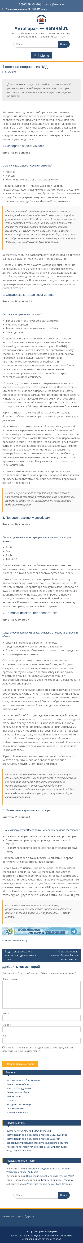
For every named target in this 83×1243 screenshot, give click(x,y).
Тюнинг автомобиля (17, 1092)
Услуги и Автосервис (17, 1112)
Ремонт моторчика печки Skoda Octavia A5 (49, 1183)
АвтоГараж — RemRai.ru (41, 28)
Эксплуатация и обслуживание (23, 1080)
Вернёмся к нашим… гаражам (57, 1179)
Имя (5, 1013)
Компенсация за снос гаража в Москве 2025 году (33, 1138)
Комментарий (9, 978)
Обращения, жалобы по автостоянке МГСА (50, 1175)
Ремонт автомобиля (17, 1084)
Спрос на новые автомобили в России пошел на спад (64, 955)
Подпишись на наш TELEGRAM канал (26, 9)
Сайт (5, 1036)
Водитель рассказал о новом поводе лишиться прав (20, 955)
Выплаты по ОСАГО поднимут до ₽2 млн (28, 1130)
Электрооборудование (18, 1088)
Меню (41, 55)
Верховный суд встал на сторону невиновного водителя (37, 1142)
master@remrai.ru (54, 4)
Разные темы (13, 1096)
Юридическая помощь (16, 940)
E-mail (6, 1024)
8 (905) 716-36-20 (29, 4)
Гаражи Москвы (15, 1108)
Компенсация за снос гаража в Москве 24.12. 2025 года (36, 1134)
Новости (11, 1100)
